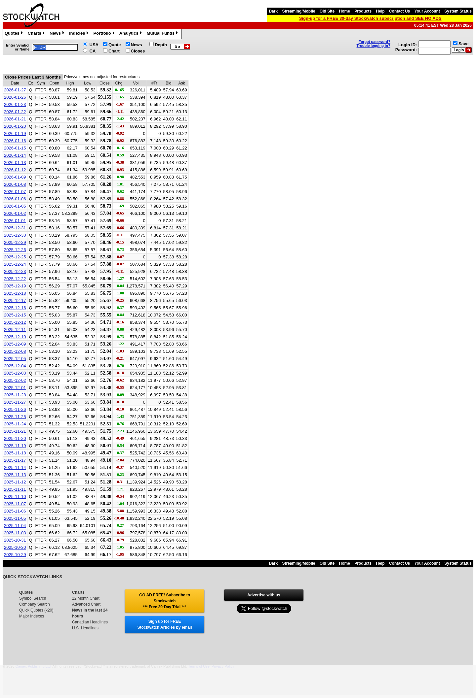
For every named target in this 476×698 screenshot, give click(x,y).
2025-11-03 (15, 532)
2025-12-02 (15, 380)
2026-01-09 (15, 177)
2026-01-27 (15, 89)
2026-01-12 (15, 169)
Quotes (14, 34)
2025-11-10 (15, 496)
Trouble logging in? (373, 46)
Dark (273, 11)
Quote (114, 44)
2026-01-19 (15, 133)
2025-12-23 (15, 271)
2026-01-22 (15, 111)
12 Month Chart (85, 598)
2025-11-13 (15, 474)
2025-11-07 (15, 503)
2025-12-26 (15, 249)
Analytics (131, 34)
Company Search (34, 604)
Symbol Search (32, 598)
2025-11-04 (15, 525)
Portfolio (104, 34)
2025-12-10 (15, 336)
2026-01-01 (15, 220)
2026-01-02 (15, 213)
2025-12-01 (15, 387)
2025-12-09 (15, 344)
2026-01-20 (15, 126)
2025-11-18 (15, 452)
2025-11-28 (15, 394)
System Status (458, 11)
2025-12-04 (15, 365)
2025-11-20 (15, 438)
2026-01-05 (15, 206)
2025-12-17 (15, 300)
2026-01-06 (15, 198)
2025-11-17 (15, 460)
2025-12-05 (15, 358)
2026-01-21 (15, 118)
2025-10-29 (15, 554)
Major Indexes (31, 616)
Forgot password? (374, 42)
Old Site (327, 11)
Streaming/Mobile (298, 11)
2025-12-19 (15, 285)
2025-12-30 (15, 235)
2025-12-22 (15, 278)
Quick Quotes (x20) (36, 610)
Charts (37, 34)
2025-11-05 (15, 518)
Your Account (427, 11)
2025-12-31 (15, 227)
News (58, 34)
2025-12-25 (15, 256)
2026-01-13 (15, 162)
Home (344, 11)
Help (380, 11)
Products (363, 11)
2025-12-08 (15, 351)
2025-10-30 (15, 547)
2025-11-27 (15, 402)
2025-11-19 (15, 445)
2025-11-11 (15, 489)
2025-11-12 (15, 482)
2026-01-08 (15, 184)
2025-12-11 (15, 329)
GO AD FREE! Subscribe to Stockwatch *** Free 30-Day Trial (164, 601)
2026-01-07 (15, 191)
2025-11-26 (15, 409)
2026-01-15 (15, 148)
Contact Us (399, 11)
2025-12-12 (15, 322)
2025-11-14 (15, 467)
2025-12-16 (15, 307)
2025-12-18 (15, 293)
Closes (138, 51)
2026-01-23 (15, 104)
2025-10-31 (15, 540)
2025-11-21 (15, 431)
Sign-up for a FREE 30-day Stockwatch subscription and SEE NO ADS (370, 18)
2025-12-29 (15, 242)
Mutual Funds (163, 34)
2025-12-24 (15, 264)
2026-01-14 (15, 155)
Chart (114, 51)
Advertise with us (263, 595)
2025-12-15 (15, 315)
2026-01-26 (15, 97)
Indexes (79, 34)
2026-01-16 (15, 140)
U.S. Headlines (85, 628)
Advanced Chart (86, 604)
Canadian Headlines (90, 622)
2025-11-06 (15, 511)
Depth (161, 44)
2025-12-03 (15, 373)
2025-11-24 (15, 423)
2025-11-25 (15, 416)
